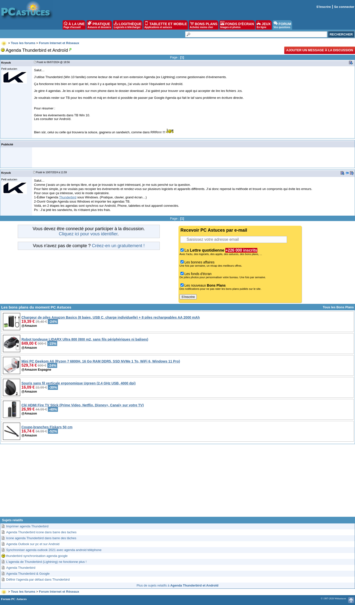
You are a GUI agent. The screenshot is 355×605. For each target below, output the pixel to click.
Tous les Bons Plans (338, 307)
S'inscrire (323, 7)
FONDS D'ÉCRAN (237, 25)
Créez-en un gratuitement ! (118, 245)
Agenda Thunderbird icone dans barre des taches (41, 532)
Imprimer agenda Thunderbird (27, 526)
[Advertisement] (177, 482)
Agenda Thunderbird (20, 568)
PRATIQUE (99, 25)
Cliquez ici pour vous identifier (88, 233)
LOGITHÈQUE (128, 25)
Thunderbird (67, 197)
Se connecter (344, 7)
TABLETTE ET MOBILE (165, 25)
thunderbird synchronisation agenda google (37, 556)
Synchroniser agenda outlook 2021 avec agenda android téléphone (54, 550)
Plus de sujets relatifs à (177, 585)
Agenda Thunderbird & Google (28, 573)
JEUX (263, 25)
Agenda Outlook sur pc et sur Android (32, 544)
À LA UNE (74, 25)
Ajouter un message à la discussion (319, 50)
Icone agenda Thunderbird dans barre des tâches (41, 538)
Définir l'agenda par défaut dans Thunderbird (38, 579)
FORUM (282, 25)
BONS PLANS (203, 25)
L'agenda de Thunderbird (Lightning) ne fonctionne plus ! (46, 562)
